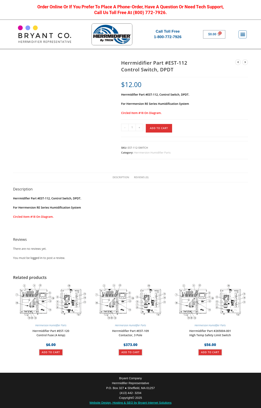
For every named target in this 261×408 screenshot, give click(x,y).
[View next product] (245, 62)
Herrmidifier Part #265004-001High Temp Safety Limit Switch (210, 333)
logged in (36, 258)
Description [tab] (121, 177)
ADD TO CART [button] (51, 352)
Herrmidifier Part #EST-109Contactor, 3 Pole (130, 333)
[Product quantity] (132, 127)
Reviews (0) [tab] (141, 177)
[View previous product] (238, 62)
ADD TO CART (159, 128)
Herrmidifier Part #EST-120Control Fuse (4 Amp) (50, 333)
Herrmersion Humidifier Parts (152, 152)
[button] (243, 34)
